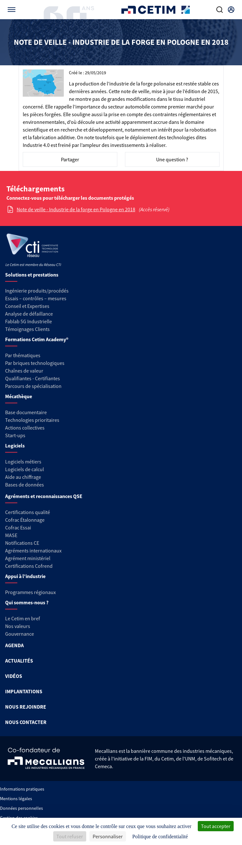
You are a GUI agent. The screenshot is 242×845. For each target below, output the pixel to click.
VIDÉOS (13, 676)
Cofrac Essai (18, 527)
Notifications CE (22, 543)
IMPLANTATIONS (23, 691)
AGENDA (14, 645)
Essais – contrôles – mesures (35, 298)
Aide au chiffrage (23, 477)
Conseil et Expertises (27, 306)
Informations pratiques (22, 789)
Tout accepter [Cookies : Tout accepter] (215, 826)
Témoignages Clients (27, 329)
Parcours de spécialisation (33, 386)
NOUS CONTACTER (25, 722)
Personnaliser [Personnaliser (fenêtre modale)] (108, 836)
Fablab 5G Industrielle (28, 321)
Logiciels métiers (23, 461)
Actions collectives (25, 427)
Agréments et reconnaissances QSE (43, 496)
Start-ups (15, 435)
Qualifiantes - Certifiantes (32, 378)
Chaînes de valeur (24, 370)
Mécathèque (18, 396)
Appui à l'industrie (25, 576)
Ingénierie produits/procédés (37, 290)
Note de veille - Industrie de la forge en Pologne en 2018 (76, 209)
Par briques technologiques (34, 363)
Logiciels (15, 445)
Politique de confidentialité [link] (160, 836)
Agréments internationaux (33, 550)
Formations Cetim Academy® (36, 339)
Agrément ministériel (27, 558)
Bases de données (24, 484)
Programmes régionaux (30, 592)
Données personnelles (21, 808)
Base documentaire (26, 412)
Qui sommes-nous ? (26, 602)
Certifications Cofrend (29, 566)
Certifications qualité (27, 512)
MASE (11, 535)
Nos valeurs (17, 626)
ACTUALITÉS (19, 660)
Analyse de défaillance (29, 313)
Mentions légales (16, 798)
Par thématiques (22, 355)
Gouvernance (19, 634)
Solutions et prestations (31, 274)
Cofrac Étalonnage (25, 520)
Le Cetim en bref (22, 618)
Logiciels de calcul (24, 469)
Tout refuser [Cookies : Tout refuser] (69, 836)
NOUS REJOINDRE (25, 707)
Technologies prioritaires (32, 420)
